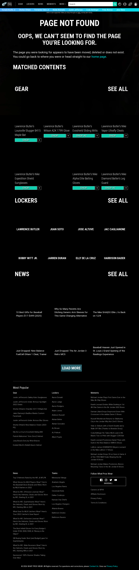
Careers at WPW (97, 490)
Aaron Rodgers (58, 406)
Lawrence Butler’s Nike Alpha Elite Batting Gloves (85, 178)
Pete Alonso (107, 10)
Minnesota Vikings (59, 478)
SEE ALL (118, 89)
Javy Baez (120, 10)
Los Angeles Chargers (60, 504)
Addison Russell (58, 415)
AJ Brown (56, 428)
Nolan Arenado (59, 10)
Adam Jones (57, 411)
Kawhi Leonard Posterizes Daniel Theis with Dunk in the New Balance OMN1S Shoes (108, 441)
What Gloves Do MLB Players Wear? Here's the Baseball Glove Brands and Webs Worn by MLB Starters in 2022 (30, 485)
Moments (51, 4)
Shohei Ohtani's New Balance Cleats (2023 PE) (29, 426)
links (79, 12)
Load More (71, 368)
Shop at (83, 135)
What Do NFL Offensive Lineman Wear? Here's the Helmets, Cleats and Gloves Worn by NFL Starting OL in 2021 (30, 494)
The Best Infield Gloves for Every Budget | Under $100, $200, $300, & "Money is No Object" (29, 531)
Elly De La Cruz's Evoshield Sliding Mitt (28, 432)
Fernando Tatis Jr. (41, 10)
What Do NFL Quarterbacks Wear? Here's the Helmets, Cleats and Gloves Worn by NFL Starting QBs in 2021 (29, 504)
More (62, 4)
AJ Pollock (56, 432)
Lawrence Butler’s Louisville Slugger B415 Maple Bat (28, 131)
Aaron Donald (57, 397)
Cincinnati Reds (58, 491)
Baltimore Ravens (59, 517)
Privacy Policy (96, 498)
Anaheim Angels (58, 482)
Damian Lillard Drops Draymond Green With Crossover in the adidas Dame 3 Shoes (108, 413)
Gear (20, 4)
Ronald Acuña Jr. (9, 10)
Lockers (30, 4)
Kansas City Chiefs (59, 500)
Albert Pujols (57, 437)
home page (98, 56)
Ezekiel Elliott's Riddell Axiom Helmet (27, 445)
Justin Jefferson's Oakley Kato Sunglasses (30, 397)
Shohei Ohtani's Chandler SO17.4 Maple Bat (30, 409)
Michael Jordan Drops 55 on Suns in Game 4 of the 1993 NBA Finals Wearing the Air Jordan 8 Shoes (108, 457)
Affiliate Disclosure (98, 494)
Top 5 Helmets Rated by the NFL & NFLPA (29, 478)
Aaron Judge (57, 402)
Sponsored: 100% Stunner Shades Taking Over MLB (29, 556)
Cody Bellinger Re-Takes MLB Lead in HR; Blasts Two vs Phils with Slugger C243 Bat (107, 434)
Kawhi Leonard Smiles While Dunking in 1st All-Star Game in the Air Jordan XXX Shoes (108, 405)
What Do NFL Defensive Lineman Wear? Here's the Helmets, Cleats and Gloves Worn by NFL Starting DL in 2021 (30, 521)
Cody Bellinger (92, 10)
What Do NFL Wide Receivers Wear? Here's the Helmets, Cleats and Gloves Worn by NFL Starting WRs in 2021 (30, 548)
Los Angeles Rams (59, 486)
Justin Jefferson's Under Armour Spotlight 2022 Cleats (29, 403)
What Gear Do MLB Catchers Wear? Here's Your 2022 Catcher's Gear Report (30, 512)
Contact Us (94, 566)
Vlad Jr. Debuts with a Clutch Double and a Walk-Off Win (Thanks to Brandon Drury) (107, 427)
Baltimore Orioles (58, 513)
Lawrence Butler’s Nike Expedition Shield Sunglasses (27, 178)
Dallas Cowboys (58, 495)
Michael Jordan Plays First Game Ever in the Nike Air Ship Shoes (108, 398)
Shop (26, 140)
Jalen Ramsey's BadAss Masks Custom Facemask (28, 414)
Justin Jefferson (76, 10)
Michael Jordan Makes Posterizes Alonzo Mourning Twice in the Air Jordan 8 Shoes (107, 465)
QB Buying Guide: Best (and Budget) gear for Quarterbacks (30, 539)
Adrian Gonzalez (58, 424)
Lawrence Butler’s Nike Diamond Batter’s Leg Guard (113, 178)
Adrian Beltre (57, 419)
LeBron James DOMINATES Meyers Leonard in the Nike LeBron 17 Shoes (108, 448)
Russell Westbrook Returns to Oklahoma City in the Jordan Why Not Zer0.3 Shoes (107, 420)
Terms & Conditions (99, 503)
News (40, 4)
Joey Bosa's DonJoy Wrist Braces (26, 441)
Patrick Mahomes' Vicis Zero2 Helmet (28, 436)
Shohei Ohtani (25, 10)
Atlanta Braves (57, 508)
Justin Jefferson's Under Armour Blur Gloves (30, 420)
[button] (135, 4)
